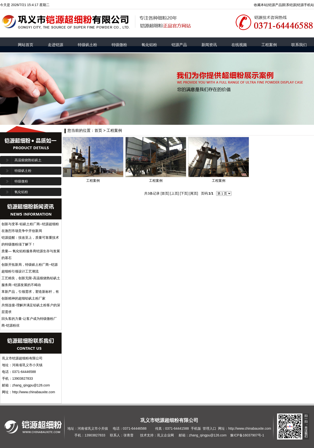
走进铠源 (55, 45)
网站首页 (25, 45)
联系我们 (299, 45)
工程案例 (269, 45)
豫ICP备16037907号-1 (247, 435)
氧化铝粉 (149, 45)
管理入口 (209, 428)
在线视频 (239, 45)
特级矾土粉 (87, 45)
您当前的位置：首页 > (87, 130)
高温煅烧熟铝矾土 (28, 160)
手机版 (196, 428)
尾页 (193, 193)
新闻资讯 (209, 45)
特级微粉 (119, 45)
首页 (165, 193)
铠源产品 (179, 45)
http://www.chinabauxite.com (249, 428)
